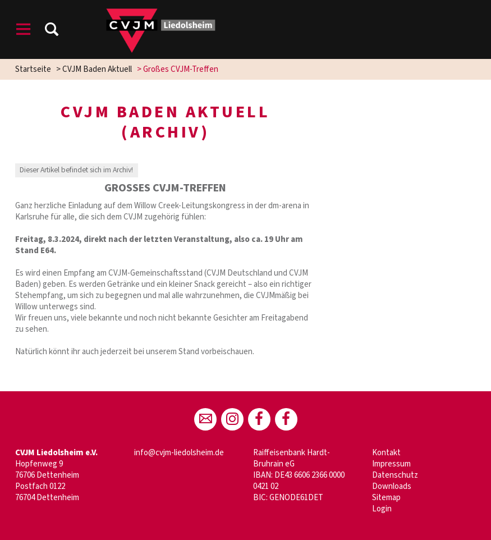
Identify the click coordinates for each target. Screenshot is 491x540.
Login (382, 509)
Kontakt (386, 453)
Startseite (33, 69)
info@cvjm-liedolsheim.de (179, 453)
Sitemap (386, 498)
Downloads (391, 486)
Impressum (391, 464)
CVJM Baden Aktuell (97, 69)
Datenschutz (395, 475)
